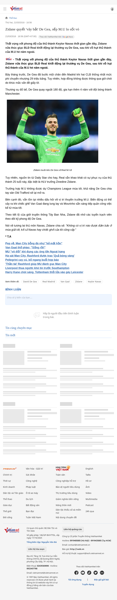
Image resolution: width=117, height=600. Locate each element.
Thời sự (7, 480)
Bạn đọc (30, 511)
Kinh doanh (9, 486)
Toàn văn (60, 474)
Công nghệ (31, 480)
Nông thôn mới (63, 505)
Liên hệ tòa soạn (36, 549)
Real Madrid (49, 281)
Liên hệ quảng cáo (73, 529)
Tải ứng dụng (74, 579)
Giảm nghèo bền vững (67, 499)
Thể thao (13, 18)
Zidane (78, 281)
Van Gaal (65, 281)
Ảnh (88, 486)
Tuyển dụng (88, 584)
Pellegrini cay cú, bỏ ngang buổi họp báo (32, 259)
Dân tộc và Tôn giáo (13, 493)
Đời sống (7, 517)
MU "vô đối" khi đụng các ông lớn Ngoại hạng (35, 251)
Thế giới (7, 511)
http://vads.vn (77, 549)
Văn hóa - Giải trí (34, 468)
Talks (88, 474)
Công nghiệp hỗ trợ (66, 480)
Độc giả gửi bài (101, 579)
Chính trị (7, 474)
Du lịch (29, 499)
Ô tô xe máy (32, 493)
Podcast (90, 505)
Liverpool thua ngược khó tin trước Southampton (37, 268)
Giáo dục (7, 505)
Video (88, 493)
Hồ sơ (88, 480)
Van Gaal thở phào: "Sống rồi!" (25, 247)
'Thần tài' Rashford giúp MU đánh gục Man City (36, 263)
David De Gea (30, 281)
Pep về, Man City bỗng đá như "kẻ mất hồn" (33, 243)
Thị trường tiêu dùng (66, 493)
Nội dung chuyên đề (66, 517)
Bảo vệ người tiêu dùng (68, 486)
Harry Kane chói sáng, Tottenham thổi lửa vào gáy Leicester (44, 272)
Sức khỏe (30, 474)
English (89, 468)
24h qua (90, 511)
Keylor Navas (94, 281)
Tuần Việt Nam (33, 517)
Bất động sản (32, 505)
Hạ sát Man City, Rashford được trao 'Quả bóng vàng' (39, 255)
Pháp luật (31, 486)
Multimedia (91, 499)
